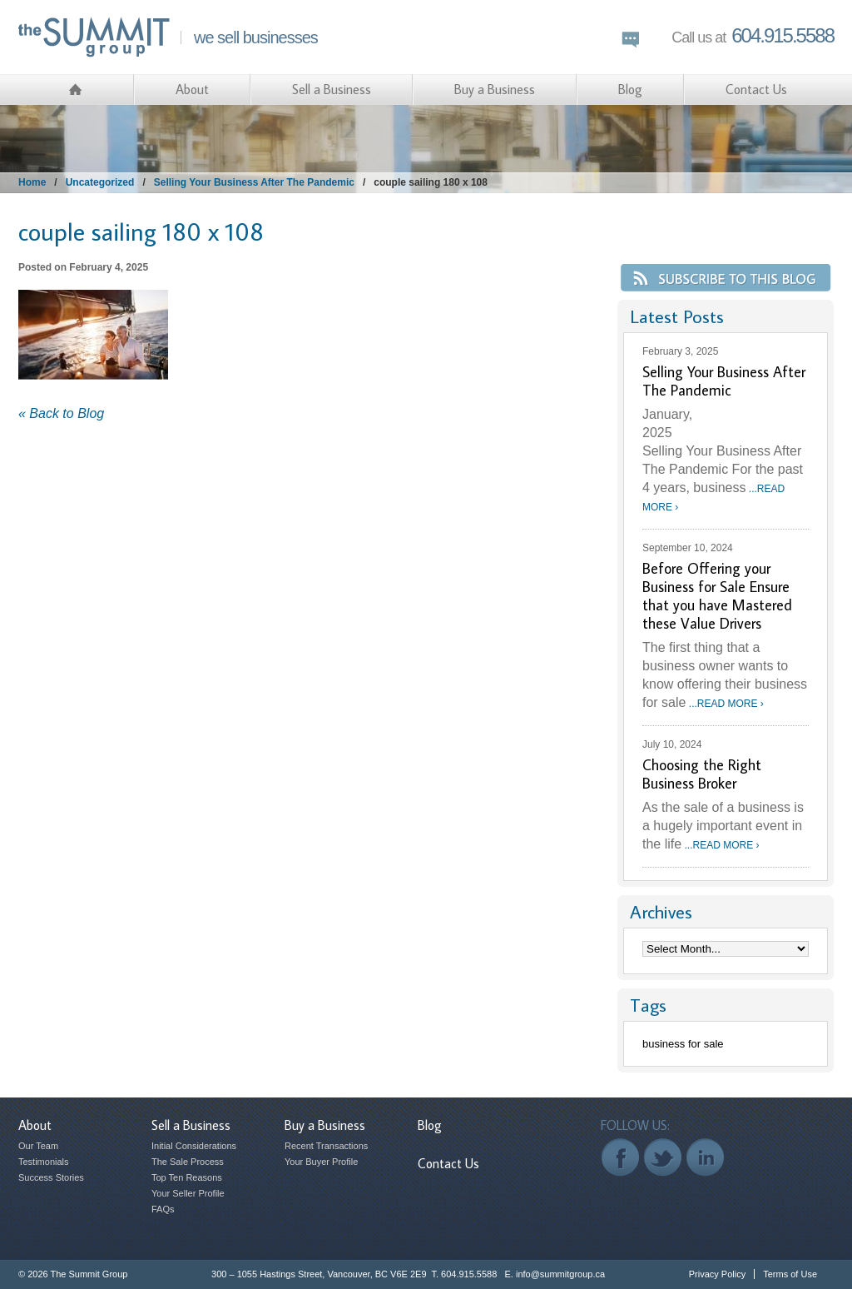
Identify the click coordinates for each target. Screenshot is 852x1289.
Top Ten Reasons (186, 1177)
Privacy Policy (717, 1274)
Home (32, 182)
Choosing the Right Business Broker (701, 774)
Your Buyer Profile (321, 1162)
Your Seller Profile (188, 1193)
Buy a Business (494, 89)
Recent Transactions (326, 1146)
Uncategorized (100, 182)
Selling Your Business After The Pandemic (254, 182)
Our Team (38, 1146)
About (192, 89)
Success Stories (51, 1177)
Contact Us (756, 89)
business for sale (683, 1044)
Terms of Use (790, 1274)
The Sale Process (187, 1162)
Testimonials (43, 1162)
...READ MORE (724, 703)
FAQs (163, 1209)
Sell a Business (331, 89)
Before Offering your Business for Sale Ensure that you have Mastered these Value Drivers (717, 596)
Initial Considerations (193, 1146)
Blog (630, 89)
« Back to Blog (61, 413)
